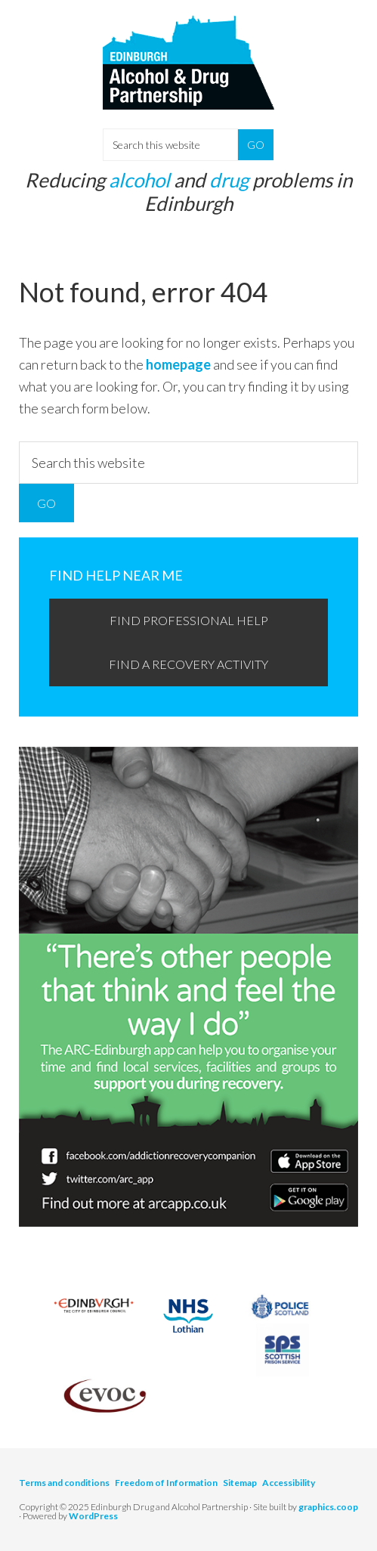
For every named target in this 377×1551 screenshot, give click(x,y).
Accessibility (288, 1482)
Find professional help (189, 620)
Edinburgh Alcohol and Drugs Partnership (188, 75)
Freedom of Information (166, 1482)
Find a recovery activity (188, 664)
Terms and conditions (64, 1482)
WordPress (93, 1516)
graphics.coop (328, 1506)
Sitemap (240, 1482)
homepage (178, 364)
